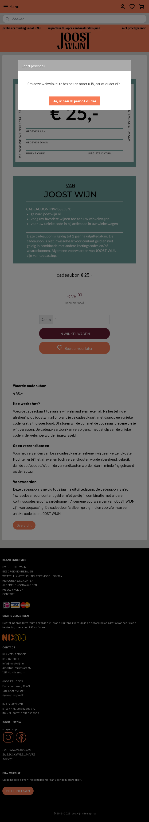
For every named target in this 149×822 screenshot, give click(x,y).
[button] (74, 100)
